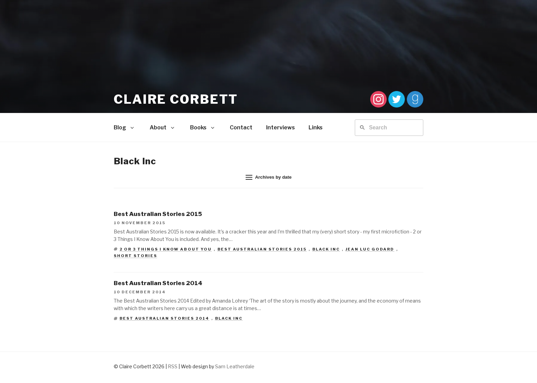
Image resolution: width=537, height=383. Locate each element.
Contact (241, 127)
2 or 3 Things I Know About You (166, 249)
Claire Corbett (176, 99)
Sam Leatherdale (234, 366)
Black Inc (326, 249)
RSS (172, 366)
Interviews (280, 127)
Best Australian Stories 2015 (262, 249)
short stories (135, 255)
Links (316, 127)
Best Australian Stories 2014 (165, 318)
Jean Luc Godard (370, 249)
